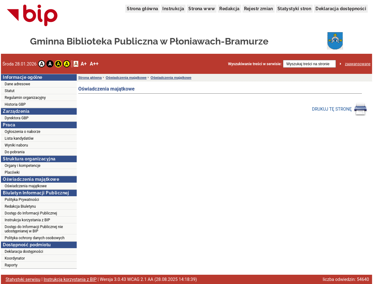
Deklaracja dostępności (340, 8)
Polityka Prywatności (22, 199)
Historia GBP (15, 104)
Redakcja (229, 8)
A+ (84, 64)
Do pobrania (14, 152)
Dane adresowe (17, 84)
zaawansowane (358, 64)
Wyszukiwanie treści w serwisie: (254, 64)
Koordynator (15, 258)
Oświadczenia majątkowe (26, 186)
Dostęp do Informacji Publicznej (31, 213)
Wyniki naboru (16, 145)
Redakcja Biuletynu (20, 206)
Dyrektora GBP (16, 118)
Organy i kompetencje (23, 165)
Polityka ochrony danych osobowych (35, 238)
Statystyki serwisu (23, 279)
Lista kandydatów (19, 138)
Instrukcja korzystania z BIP (27, 220)
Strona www (201, 8)
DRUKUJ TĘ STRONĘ (339, 109)
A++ (94, 64)
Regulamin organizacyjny (25, 97)
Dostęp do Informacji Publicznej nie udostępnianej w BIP (34, 229)
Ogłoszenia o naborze (22, 131)
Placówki (12, 172)
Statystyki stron (294, 8)
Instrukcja (173, 8)
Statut (10, 91)
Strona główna (142, 8)
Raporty (11, 265)
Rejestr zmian (258, 8)
